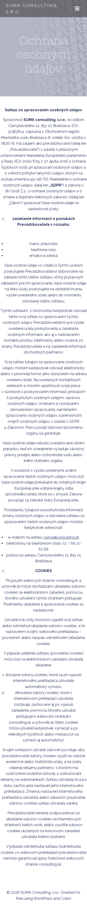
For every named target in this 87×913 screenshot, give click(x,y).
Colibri (66, 898)
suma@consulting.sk (61, 537)
